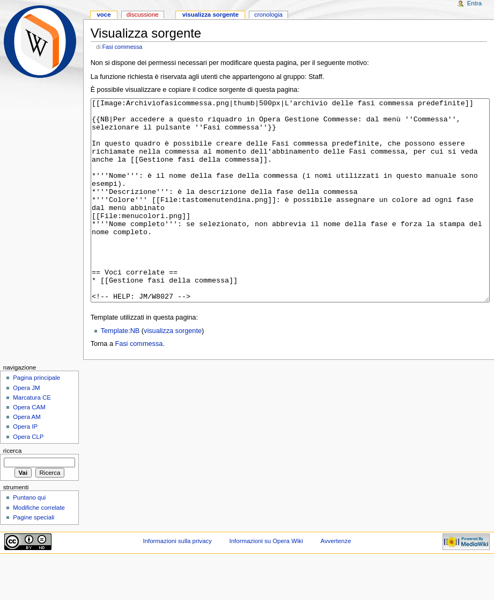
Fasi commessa (122, 47)
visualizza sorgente (173, 371)
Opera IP (25, 467)
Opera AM (27, 457)
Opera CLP (28, 477)
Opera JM (26, 428)
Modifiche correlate (39, 548)
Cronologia (268, 14)
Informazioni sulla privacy (177, 581)
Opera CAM (29, 447)
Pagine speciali (33, 557)
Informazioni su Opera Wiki (266, 581)
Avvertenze (336, 581)
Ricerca (12, 491)
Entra (474, 3)
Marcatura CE (32, 438)
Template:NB (120, 371)
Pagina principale (36, 418)
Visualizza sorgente (210, 14)
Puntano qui (29, 537)
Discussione (143, 14)
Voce (103, 14)
